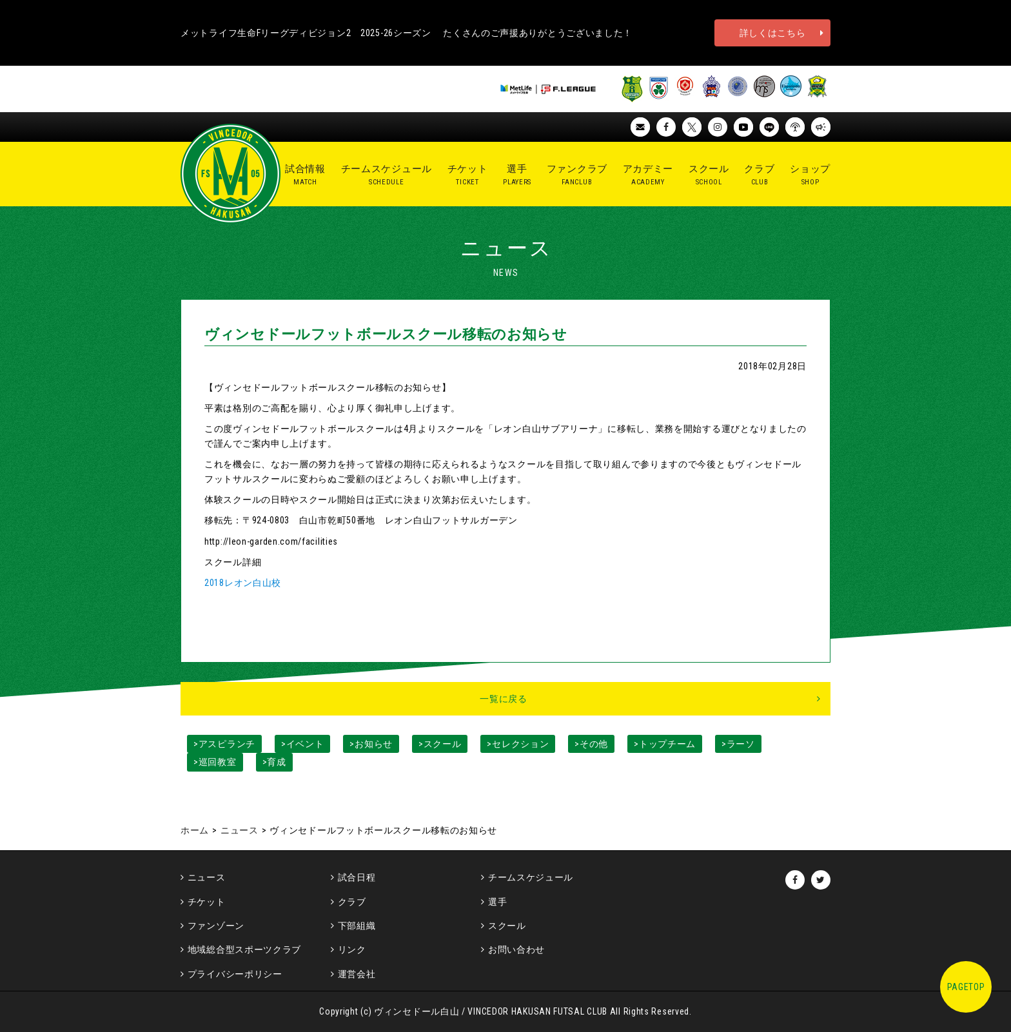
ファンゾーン (216, 925)
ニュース (240, 830)
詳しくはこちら (773, 33)
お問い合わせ (516, 949)
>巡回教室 (215, 762)
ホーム (195, 830)
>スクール (440, 744)
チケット (207, 902)
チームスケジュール (530, 877)
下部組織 (357, 925)
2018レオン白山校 (242, 583)
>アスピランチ (224, 744)
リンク (352, 949)
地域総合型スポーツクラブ (244, 949)
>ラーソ (738, 744)
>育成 (274, 762)
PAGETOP (966, 987)
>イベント (302, 744)
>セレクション (518, 744)
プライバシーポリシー (235, 974)
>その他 (591, 744)
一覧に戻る (503, 699)
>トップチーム (665, 744)
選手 (497, 902)
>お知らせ (371, 744)
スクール (507, 925)
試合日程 (357, 877)
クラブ (352, 902)
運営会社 (357, 974)
